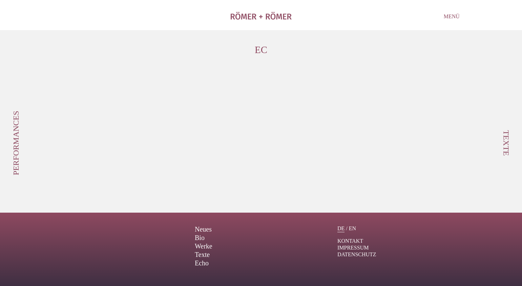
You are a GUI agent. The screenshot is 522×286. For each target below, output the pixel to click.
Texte (202, 254)
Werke (203, 246)
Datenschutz (356, 254)
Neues (203, 229)
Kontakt (350, 241)
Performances (16, 143)
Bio (200, 237)
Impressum (353, 248)
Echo (202, 263)
